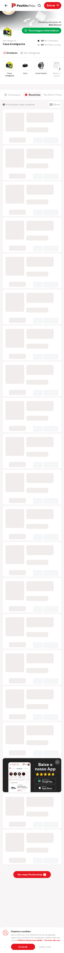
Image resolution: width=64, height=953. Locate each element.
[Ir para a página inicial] (23, 5)
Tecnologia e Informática (42, 30)
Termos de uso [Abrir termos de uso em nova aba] (52, 940)
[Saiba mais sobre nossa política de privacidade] (45, 947)
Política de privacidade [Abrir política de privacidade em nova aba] (30, 940)
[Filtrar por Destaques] (13, 95)
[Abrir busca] (39, 5)
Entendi (23, 946)
